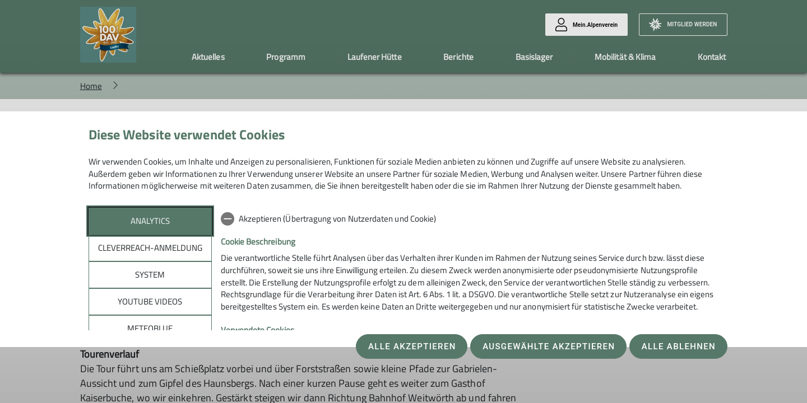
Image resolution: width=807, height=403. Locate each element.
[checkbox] (470, 219)
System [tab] (150, 274)
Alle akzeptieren (412, 346)
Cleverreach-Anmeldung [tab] (150, 247)
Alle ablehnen (679, 346)
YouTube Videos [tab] (150, 301)
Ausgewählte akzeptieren (549, 346)
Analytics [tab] (150, 220)
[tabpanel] (470, 300)
